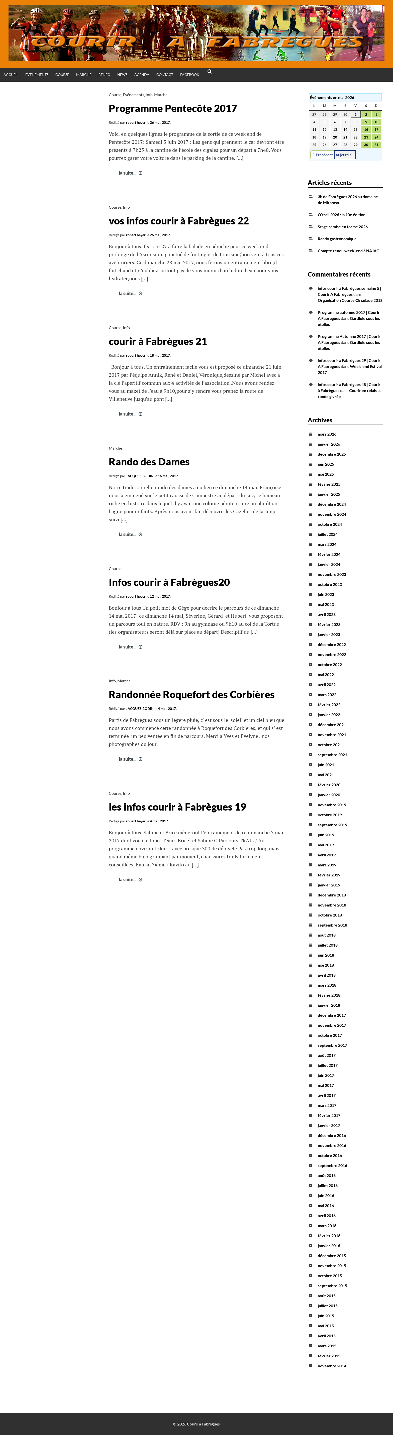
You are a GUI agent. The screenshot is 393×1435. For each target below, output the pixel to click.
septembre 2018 (332, 925)
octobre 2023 (330, 584)
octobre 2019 (330, 814)
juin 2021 (326, 764)
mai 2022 (326, 674)
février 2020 (329, 784)
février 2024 (329, 554)
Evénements (133, 94)
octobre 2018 (330, 914)
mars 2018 (327, 985)
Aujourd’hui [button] (345, 154)
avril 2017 (327, 1095)
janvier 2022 (329, 714)
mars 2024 (327, 544)
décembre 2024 (332, 504)
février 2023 (329, 624)
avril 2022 (327, 684)
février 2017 (329, 1115)
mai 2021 (326, 774)
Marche (83, 74)
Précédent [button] (322, 155)
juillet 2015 (328, 1305)
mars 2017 (327, 1105)
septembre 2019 (332, 824)
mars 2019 (327, 864)
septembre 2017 (332, 1045)
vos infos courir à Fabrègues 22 (179, 221)
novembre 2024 (332, 514)
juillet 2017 (328, 1065)
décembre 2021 (332, 724)
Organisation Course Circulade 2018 (350, 300)
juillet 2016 (328, 1185)
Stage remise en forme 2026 (343, 226)
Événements (36, 74)
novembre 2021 (332, 734)
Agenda (141, 74)
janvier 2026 (329, 444)
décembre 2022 (332, 644)
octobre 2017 (330, 1035)
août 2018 (327, 935)
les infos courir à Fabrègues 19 (177, 807)
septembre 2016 (332, 1165)
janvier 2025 (329, 494)
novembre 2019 (332, 804)
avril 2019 (327, 854)
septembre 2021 (332, 754)
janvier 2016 (329, 1245)
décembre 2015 (332, 1255)
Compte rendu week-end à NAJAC (348, 250)
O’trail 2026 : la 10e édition (341, 214)
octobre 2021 (330, 744)
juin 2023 (326, 594)
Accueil (11, 74)
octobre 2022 (330, 664)
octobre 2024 (330, 524)
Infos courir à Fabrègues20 (169, 582)
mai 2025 (326, 474)
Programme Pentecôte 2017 (173, 108)
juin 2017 (326, 1075)
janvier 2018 (329, 1005)
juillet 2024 (328, 534)
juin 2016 (326, 1195)
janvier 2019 (329, 884)
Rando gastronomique (337, 238)
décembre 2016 (332, 1135)
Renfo (104, 74)
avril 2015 (327, 1335)
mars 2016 (327, 1225)
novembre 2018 (332, 904)
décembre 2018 (332, 894)
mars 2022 (327, 694)
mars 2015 (327, 1345)
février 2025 (329, 484)
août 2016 (327, 1175)
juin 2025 (326, 464)
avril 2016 (327, 1215)
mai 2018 (326, 965)
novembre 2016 (332, 1145)
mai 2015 (326, 1325)
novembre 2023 (332, 574)
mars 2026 (327, 434)
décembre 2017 (332, 1015)
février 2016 (329, 1235)
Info (149, 94)
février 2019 (329, 874)
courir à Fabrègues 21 (158, 341)
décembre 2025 (332, 454)
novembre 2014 (332, 1365)
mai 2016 (326, 1205)
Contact (164, 74)
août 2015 (327, 1295)
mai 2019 (326, 844)
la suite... (131, 173)
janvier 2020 (329, 794)
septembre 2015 (332, 1285)
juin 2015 (326, 1315)
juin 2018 (326, 955)
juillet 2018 (328, 945)
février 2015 (329, 1355)
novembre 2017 (332, 1025)
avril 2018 (327, 975)
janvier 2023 (329, 634)
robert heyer (136, 122)
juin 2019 (326, 834)
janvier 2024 (329, 564)
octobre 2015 (330, 1275)
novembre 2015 (332, 1265)
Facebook (189, 74)
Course (62, 74)
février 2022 (329, 704)
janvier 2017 (329, 1125)
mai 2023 (326, 604)
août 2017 (327, 1055)
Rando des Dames (149, 462)
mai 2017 (326, 1085)
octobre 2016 (330, 1155)
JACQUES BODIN (140, 476)
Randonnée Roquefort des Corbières (192, 694)
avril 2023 (327, 614)
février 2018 (329, 995)
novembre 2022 (332, 654)
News (122, 74)
